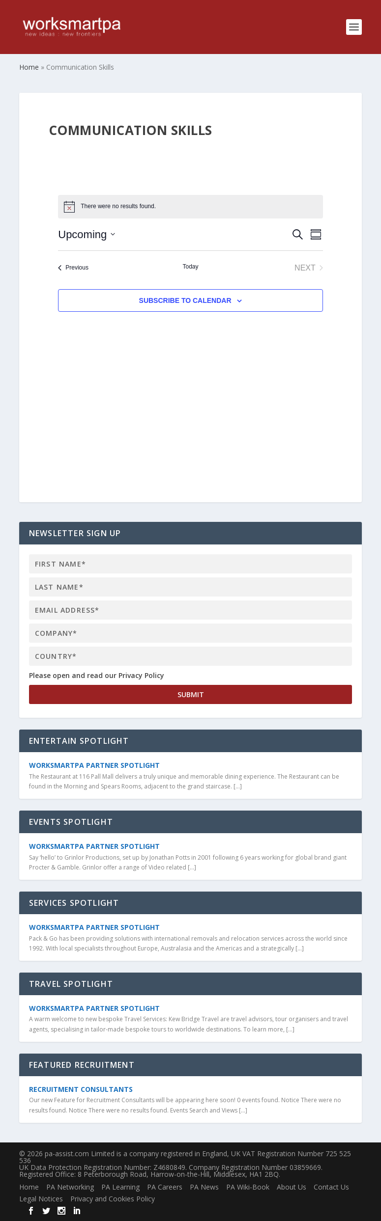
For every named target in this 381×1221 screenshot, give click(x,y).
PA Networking (70, 1187)
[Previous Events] (73, 268)
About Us (291, 1187)
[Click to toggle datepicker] (86, 234)
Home (29, 1187)
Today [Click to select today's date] (190, 266)
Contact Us (331, 1187)
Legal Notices (41, 1198)
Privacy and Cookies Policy (112, 1198)
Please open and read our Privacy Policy (96, 675)
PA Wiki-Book (247, 1187)
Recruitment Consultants (81, 1089)
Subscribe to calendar (185, 300)
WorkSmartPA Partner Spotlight (94, 765)
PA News (204, 1187)
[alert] (190, 206)
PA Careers (164, 1187)
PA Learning (120, 1187)
